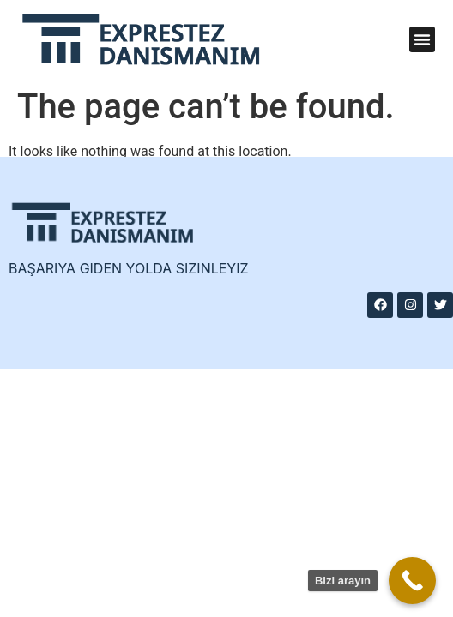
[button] (422, 39)
